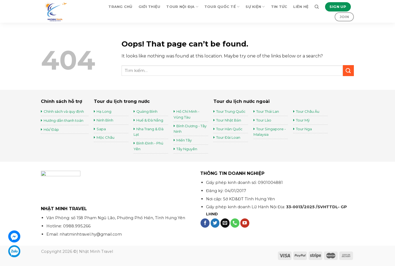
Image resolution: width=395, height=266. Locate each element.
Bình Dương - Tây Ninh (190, 129)
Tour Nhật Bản (229, 120)
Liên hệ (301, 7)
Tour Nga (304, 129)
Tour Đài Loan (228, 137)
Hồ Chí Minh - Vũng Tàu (186, 114)
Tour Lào (263, 120)
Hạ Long (104, 111)
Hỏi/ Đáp (51, 129)
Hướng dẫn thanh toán (63, 120)
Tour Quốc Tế (222, 6)
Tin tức (279, 7)
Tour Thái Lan (268, 111)
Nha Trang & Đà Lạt (148, 132)
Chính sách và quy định (64, 111)
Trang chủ (120, 7)
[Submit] (348, 70)
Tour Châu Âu (308, 111)
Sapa (101, 129)
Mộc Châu (105, 137)
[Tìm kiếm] (317, 7)
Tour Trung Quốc (231, 111)
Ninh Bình (105, 120)
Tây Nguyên (186, 149)
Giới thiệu (149, 7)
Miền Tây (184, 140)
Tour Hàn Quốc (229, 129)
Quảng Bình (146, 111)
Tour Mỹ (303, 120)
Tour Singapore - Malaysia (269, 132)
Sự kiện (255, 6)
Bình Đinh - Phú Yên (148, 146)
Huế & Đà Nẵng (149, 120)
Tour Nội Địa (182, 6)
